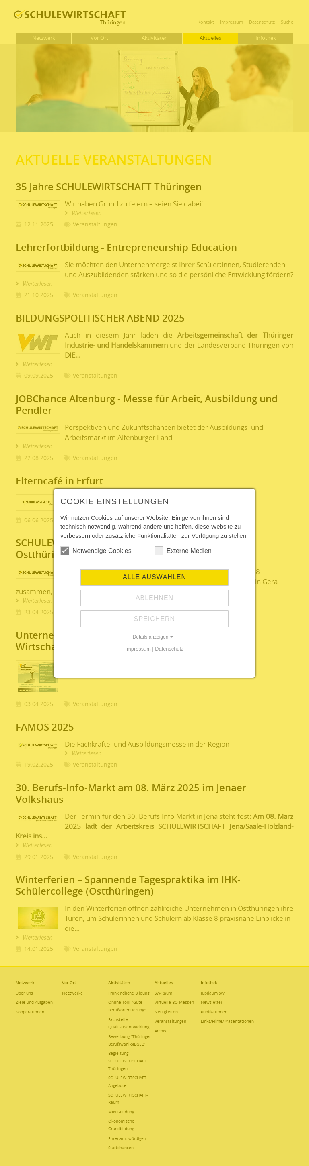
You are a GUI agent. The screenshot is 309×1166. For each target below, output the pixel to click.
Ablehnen (154, 597)
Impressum (138, 649)
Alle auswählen (154, 577)
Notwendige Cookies (96, 550)
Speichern (154, 618)
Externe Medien (183, 550)
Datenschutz (169, 649)
